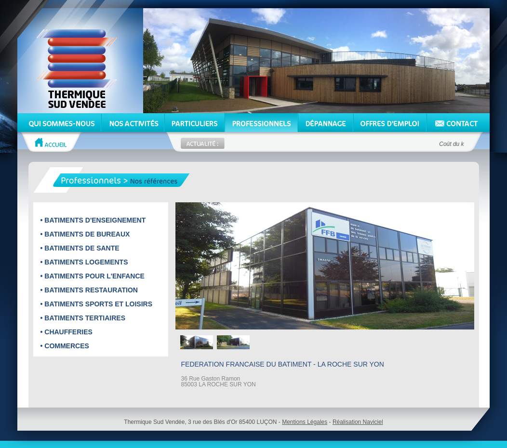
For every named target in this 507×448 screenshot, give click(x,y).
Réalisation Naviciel (358, 422)
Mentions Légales (304, 422)
